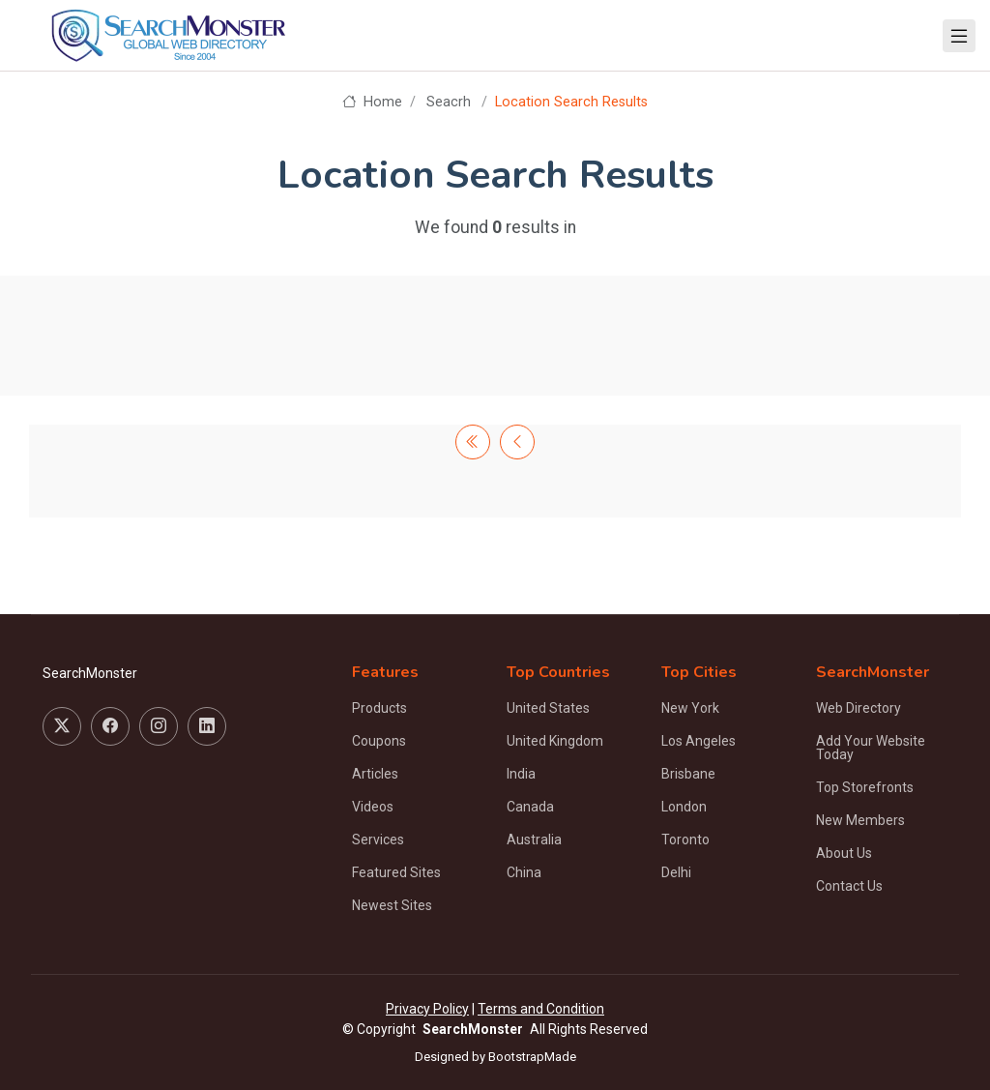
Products (379, 708)
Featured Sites (396, 872)
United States (548, 708)
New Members (860, 820)
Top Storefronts (865, 787)
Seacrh (448, 102)
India (521, 774)
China (524, 872)
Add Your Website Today (870, 747)
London (684, 806)
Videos (372, 806)
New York (690, 708)
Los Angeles (698, 741)
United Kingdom (555, 741)
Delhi (676, 872)
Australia (534, 839)
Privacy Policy (427, 1008)
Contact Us (849, 886)
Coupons (379, 741)
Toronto (685, 839)
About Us (844, 853)
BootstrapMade (532, 1056)
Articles (375, 774)
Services (378, 839)
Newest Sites (392, 905)
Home (371, 102)
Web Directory (858, 708)
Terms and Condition (541, 1008)
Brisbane (688, 774)
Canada (530, 806)
